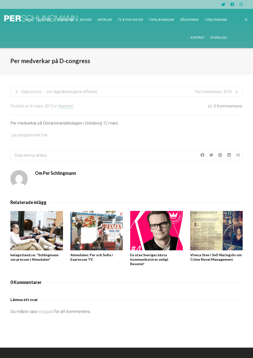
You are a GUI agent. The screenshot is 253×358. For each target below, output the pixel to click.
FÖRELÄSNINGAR (161, 20)
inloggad (45, 311)
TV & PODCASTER (130, 20)
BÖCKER (86, 20)
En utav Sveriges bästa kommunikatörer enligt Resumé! (149, 259)
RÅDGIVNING (189, 20)
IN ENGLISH (219, 37)
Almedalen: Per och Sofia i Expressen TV (91, 257)
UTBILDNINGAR (216, 20)
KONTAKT (198, 37)
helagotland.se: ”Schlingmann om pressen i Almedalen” (34, 257)
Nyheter (66, 105)
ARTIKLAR (105, 20)
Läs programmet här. (29, 134)
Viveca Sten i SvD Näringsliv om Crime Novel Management (216, 257)
